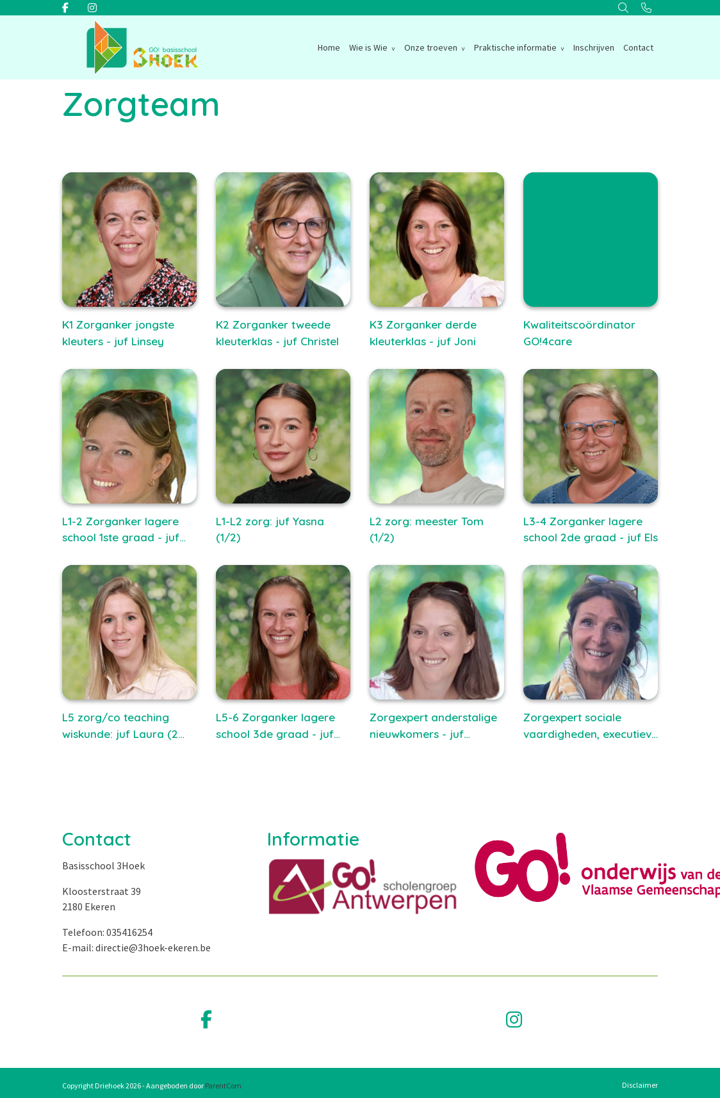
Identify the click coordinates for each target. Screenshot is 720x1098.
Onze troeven (430, 47)
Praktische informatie (515, 47)
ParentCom (223, 1085)
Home (329, 47)
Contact (638, 47)
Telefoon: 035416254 (107, 932)
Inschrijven (593, 47)
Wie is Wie (368, 47)
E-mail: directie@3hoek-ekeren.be (136, 947)
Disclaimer (640, 1085)
